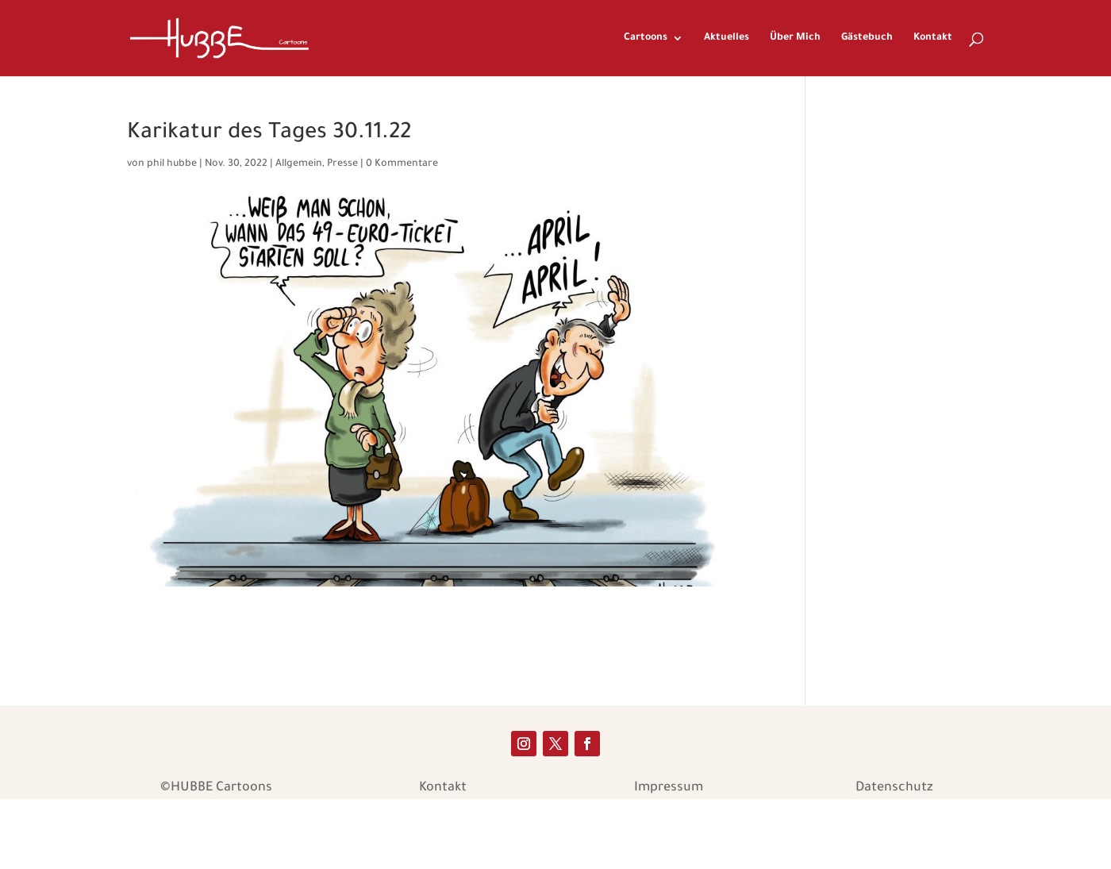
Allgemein (298, 164)
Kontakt (932, 38)
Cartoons (645, 38)
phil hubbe (172, 164)
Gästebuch (867, 38)
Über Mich (795, 38)
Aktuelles (726, 38)
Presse (342, 164)
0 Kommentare (402, 164)
